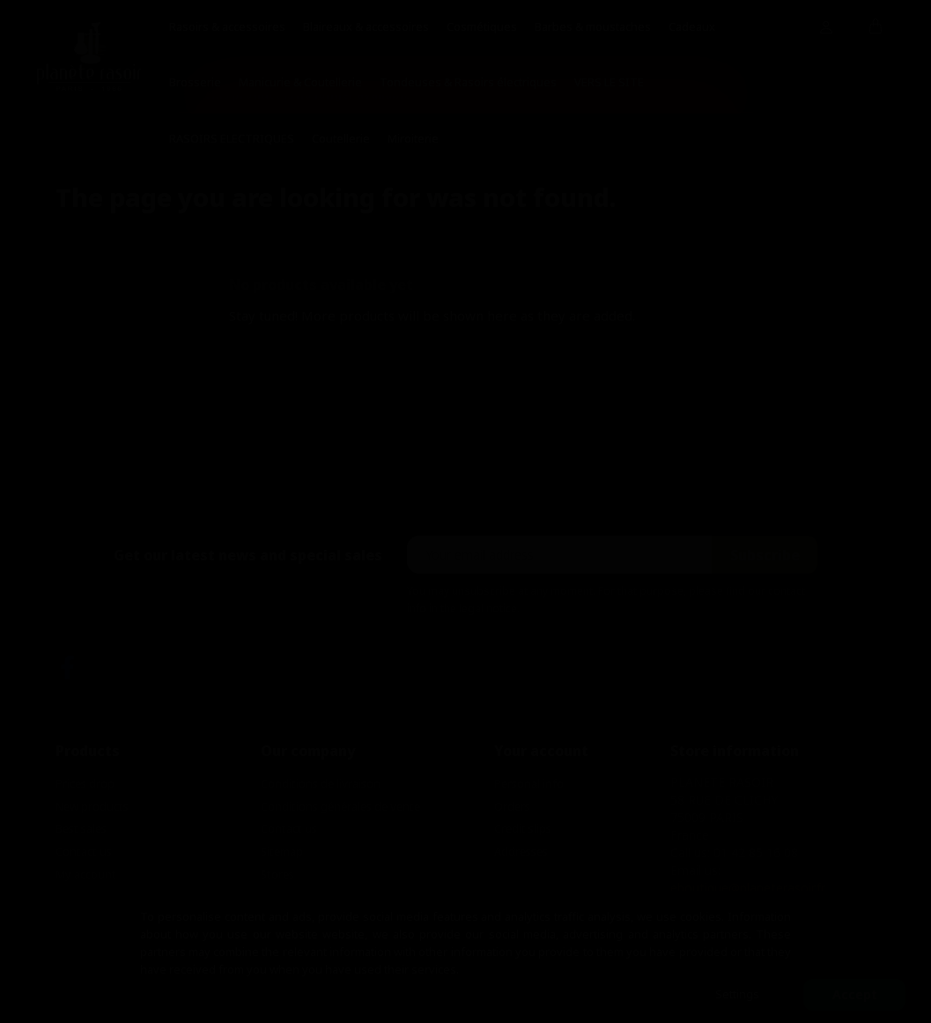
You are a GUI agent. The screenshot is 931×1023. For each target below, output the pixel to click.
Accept (854, 994)
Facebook (67, 667)
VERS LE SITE (609, 82)
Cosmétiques (482, 26)
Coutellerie (341, 138)
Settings (737, 994)
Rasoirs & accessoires (227, 26)
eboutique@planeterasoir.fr (747, 887)
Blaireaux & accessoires (366, 26)
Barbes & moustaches (593, 26)
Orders (512, 806)
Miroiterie (413, 138)
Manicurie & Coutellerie (300, 82)
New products (92, 806)
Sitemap (282, 851)
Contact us (83, 851)
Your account (541, 750)
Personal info (529, 783)
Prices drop (85, 783)
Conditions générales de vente (340, 806)
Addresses (521, 851)
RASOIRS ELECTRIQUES (231, 138)
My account (85, 874)
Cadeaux (692, 26)
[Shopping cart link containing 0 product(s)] (875, 27)
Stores (277, 874)
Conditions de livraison (321, 783)
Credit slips (522, 828)
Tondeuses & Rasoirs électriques (468, 82)
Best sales (81, 828)
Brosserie (195, 82)
